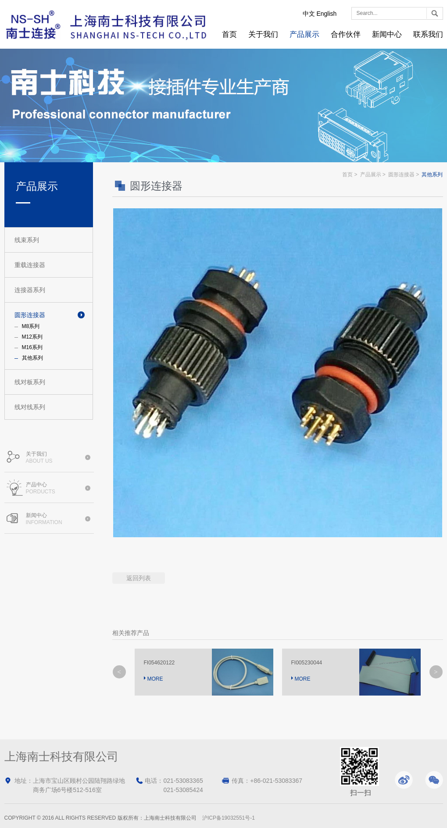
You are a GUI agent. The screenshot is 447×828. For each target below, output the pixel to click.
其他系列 (32, 358)
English (326, 13)
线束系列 (26, 239)
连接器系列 (29, 289)
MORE (155, 679)
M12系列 (32, 337)
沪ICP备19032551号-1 (228, 818)
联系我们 (428, 34)
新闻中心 (387, 34)
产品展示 (304, 34)
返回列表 (138, 578)
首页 (229, 34)
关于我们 (263, 34)
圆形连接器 (29, 314)
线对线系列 (29, 406)
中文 (309, 13)
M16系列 (32, 347)
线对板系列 (29, 381)
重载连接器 (29, 264)
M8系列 (31, 326)
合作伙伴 (346, 34)
